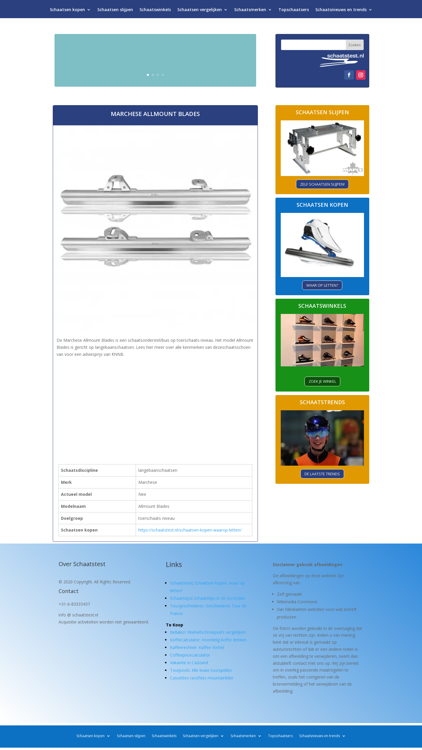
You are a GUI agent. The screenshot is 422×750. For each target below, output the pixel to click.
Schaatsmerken (250, 11)
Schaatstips (181, 598)
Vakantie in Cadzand (189, 662)
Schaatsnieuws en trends (341, 11)
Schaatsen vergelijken (199, 11)
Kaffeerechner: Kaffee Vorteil (197, 647)
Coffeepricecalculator (190, 655)
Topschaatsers (293, 11)
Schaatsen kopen (67, 11)
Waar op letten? (322, 285)
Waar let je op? (217, 72)
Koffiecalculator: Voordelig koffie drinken (208, 640)
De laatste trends (322, 473)
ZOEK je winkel (322, 381)
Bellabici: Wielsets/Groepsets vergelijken (208, 632)
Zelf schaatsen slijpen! (322, 184)
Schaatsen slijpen (115, 11)
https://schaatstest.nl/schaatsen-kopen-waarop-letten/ (189, 530)
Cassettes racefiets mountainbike (201, 678)
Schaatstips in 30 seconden (219, 598)
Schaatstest (181, 583)
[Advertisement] (155, 399)
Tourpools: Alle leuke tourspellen (201, 670)
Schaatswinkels (155, 11)
